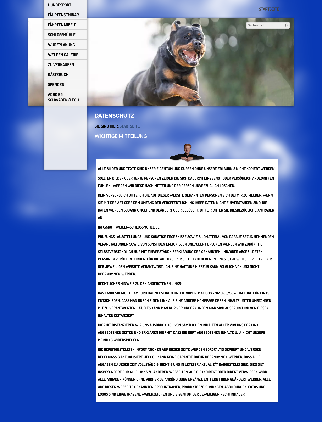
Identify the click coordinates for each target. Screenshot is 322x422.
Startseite (269, 9)
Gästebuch (58, 74)
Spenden (56, 84)
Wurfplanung (61, 44)
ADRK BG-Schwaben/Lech (63, 97)
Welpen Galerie (63, 54)
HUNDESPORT (59, 4)
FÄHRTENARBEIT (62, 24)
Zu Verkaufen (61, 64)
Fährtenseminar (63, 14)
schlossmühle (62, 34)
